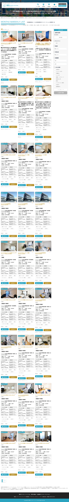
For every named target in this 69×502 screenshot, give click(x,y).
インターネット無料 (60, 82)
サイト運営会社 (43, 496)
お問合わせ (5, 79)
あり (57, 43)
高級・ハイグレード (60, 77)
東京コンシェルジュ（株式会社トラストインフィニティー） (43, 82)
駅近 (57, 80)
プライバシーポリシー (34, 496)
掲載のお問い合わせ (51, 496)
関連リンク (16, 496)
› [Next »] (12, 481)
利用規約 (27, 496)
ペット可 (58, 75)
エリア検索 (38, 6)
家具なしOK (58, 79)
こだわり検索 (54, 6)
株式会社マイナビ (25, 74)
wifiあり (57, 84)
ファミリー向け (59, 71)
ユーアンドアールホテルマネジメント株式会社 (9, 82)
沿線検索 (43, 6)
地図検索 (48, 6)
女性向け (58, 69)
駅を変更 (60, 37)
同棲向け (58, 73)
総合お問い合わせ (62, 5)
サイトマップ (22, 496)
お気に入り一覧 (62, 4)
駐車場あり (58, 86)
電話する (13, 79)
